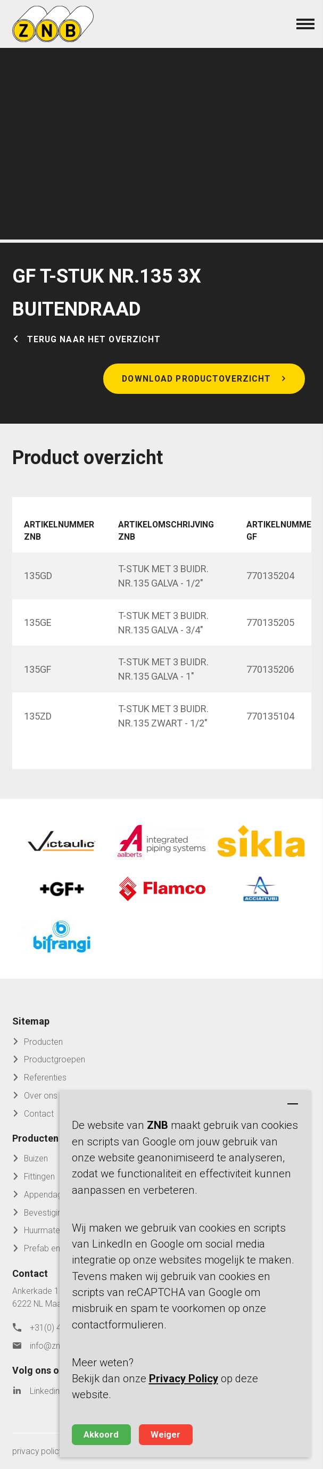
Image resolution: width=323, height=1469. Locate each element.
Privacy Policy (183, 1378)
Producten (43, 1042)
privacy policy (37, 1451)
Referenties (45, 1077)
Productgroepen (54, 1059)
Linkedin (45, 1391)
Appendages (47, 1195)
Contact (39, 1114)
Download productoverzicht (196, 379)
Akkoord (101, 1435)
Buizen (36, 1158)
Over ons (40, 1096)
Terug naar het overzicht (94, 339)
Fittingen (39, 1176)
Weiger (165, 1435)
